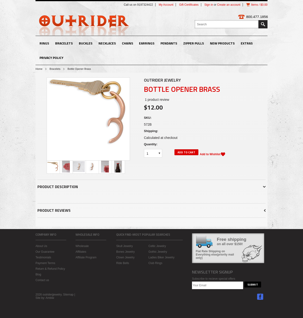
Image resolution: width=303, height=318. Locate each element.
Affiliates (81, 251)
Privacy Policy (51, 57)
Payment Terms (45, 263)
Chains (127, 43)
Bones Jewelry (125, 251)
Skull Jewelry (124, 246)
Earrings (146, 43)
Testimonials (43, 257)
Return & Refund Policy (50, 268)
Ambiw (50, 298)
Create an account (228, 4)
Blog (38, 274)
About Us (41, 246)
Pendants (168, 43)
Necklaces (107, 43)
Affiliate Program (86, 257)
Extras (247, 43)
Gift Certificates (189, 4)
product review (157, 100)
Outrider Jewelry (162, 80)
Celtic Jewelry (157, 246)
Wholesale (82, 246)
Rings (44, 43)
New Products (222, 43)
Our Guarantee (45, 251)
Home (39, 68)
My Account (166, 4)
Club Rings (155, 263)
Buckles (85, 43)
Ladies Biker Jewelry (161, 257)
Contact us (42, 280)
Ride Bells (122, 263)
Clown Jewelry (125, 257)
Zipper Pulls (193, 43)
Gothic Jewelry (157, 251)
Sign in (208, 4)
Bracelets (64, 43)
